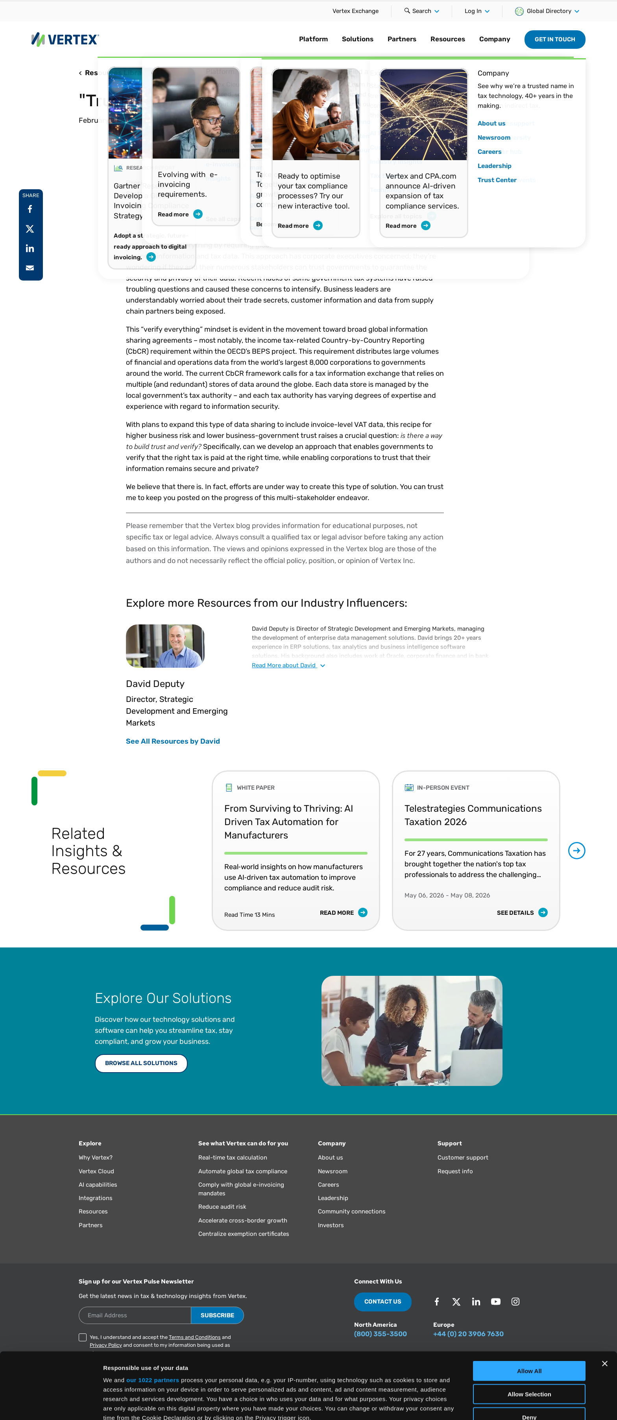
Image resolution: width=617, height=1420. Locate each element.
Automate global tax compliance (242, 1171)
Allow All (529, 1305)
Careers (328, 1184)
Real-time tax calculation (232, 1157)
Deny (529, 1351)
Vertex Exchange (356, 11)
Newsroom (332, 1171)
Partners (402, 39)
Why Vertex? (96, 1157)
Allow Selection (529, 1327)
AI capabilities (98, 1184)
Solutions (357, 39)
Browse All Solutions (141, 1063)
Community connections (352, 1211)
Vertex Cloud (96, 1171)
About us (330, 1157)
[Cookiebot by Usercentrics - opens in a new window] (51, 1405)
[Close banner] (605, 1297)
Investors (331, 1225)
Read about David (288, 665)
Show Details (413, 1404)
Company (494, 39)
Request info (455, 1171)
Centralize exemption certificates (243, 1233)
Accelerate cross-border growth (242, 1220)
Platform (313, 39)
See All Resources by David (173, 741)
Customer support (463, 1157)
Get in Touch (555, 39)
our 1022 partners (152, 1314)
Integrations (96, 1198)
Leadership (333, 1198)
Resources (447, 39)
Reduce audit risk (222, 1206)
